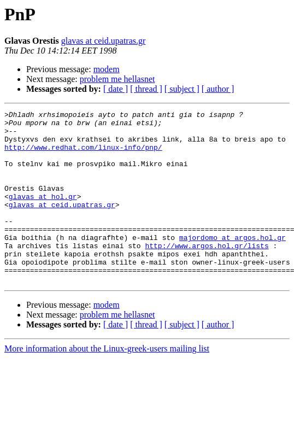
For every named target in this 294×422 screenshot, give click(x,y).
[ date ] (115, 88)
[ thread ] (146, 88)
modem (106, 69)
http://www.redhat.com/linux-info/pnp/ (83, 155)
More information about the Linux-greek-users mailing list (106, 383)
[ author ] (218, 88)
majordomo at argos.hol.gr (232, 263)
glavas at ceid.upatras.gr (103, 40)
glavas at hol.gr (43, 214)
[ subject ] (181, 88)
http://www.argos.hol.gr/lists (206, 273)
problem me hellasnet (117, 79)
